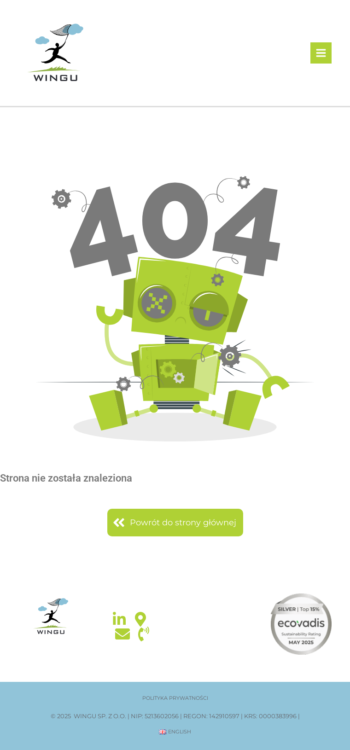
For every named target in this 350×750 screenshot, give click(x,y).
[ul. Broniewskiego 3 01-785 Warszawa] (140, 619)
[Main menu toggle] (321, 53)
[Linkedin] (119, 619)
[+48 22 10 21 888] (143, 634)
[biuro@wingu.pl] (122, 634)
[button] (175, 698)
